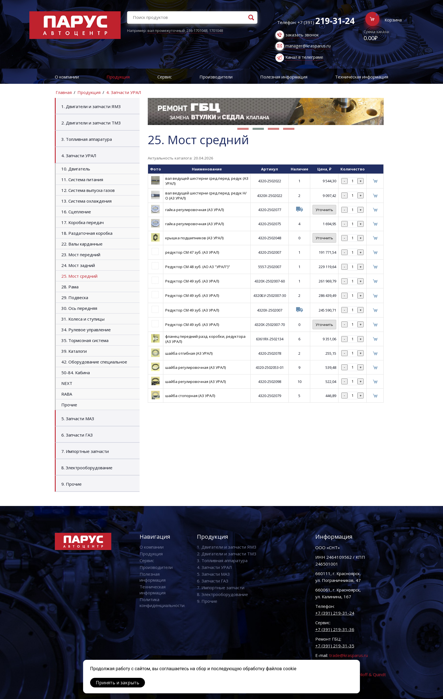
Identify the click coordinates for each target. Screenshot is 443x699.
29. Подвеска (74, 297)
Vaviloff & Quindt (369, 674)
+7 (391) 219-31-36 (334, 629)
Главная (64, 92)
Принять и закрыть (117, 683)
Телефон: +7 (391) (316, 22)
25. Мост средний (79, 276)
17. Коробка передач (82, 222)
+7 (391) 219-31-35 (334, 645)
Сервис (164, 77)
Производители (216, 77)
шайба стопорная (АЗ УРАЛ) (190, 395)
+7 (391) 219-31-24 (334, 613)
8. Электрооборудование (86, 467)
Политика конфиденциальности (162, 602)
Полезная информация (283, 77)
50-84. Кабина (75, 372)
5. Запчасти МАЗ (77, 418)
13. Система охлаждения (86, 201)
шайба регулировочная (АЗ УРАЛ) (195, 367)
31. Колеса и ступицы (83, 319)
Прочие (69, 404)
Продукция (118, 77)
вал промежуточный (166, 30)
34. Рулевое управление (86, 329)
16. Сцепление (76, 211)
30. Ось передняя (79, 308)
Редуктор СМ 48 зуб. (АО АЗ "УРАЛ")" (197, 266)
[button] (243, 128)
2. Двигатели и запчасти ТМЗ (91, 123)
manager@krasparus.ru (308, 46)
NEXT (66, 383)
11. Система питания (82, 179)
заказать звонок (302, 35)
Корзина (393, 20)
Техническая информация (361, 77)
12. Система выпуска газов (88, 190)
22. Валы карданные (82, 244)
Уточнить (324, 209)
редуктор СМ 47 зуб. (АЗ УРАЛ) (192, 252)
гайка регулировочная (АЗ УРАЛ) (194, 209)
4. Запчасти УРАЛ (123, 92)
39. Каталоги (74, 351)
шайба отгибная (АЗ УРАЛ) (188, 353)
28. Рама (70, 287)
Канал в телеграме (304, 57)
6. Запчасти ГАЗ (77, 435)
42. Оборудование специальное (94, 362)
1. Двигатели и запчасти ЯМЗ (91, 106)
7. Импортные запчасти (85, 451)
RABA (66, 394)
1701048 (216, 30)
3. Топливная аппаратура (86, 139)
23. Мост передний (80, 254)
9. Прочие (71, 484)
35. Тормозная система (84, 340)
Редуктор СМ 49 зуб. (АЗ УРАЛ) (192, 281)
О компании (67, 77)
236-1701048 (196, 30)
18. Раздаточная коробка (86, 233)
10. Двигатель (75, 169)
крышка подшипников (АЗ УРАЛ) (194, 237)
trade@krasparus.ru (348, 655)
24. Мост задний (78, 265)
